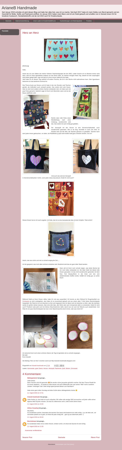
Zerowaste (74, 368)
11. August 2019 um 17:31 (35, 393)
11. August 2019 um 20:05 (35, 404)
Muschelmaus (31, 421)
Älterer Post (95, 437)
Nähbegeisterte (32, 378)
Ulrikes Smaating (33, 408)
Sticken (68, 368)
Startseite (8, 21)
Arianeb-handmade (33, 397)
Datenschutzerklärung (22, 21)
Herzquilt (51, 368)
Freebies (89, 21)
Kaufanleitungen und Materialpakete (71, 21)
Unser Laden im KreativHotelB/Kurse (44, 21)
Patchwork (58, 368)
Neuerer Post (27, 437)
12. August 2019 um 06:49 (35, 417)
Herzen (45, 368)
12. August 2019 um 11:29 (35, 426)
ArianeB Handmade (19, 8)
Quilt (63, 368)
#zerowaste (30, 368)
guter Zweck (39, 368)
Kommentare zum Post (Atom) (64, 444)
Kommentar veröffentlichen (33, 430)
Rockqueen (25, 301)
